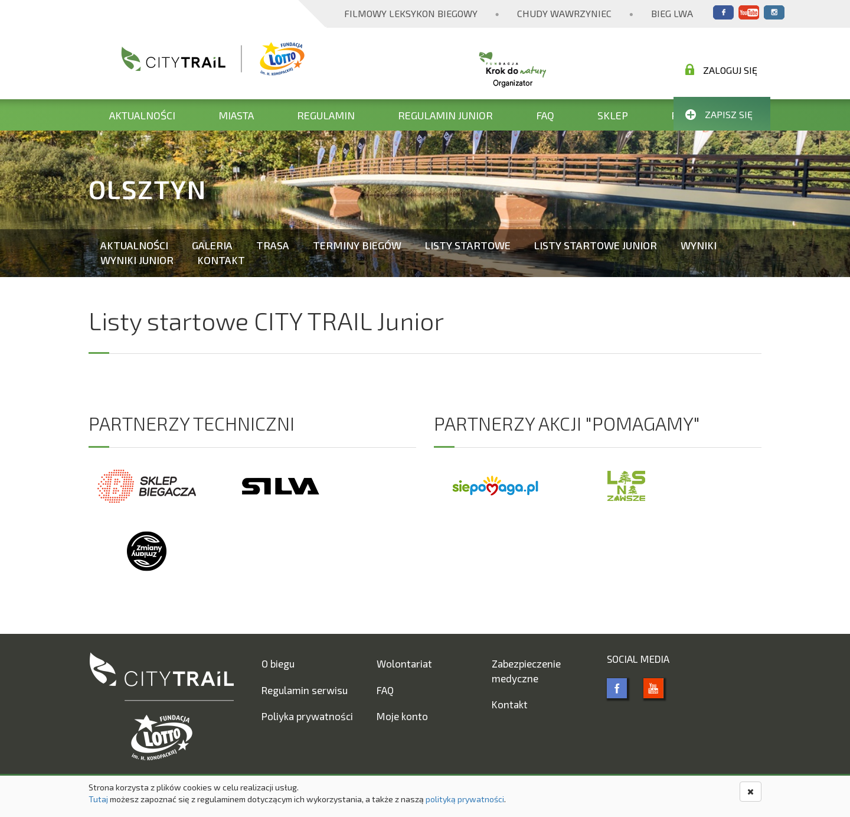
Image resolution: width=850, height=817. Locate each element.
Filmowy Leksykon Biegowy (411, 13)
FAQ (545, 115)
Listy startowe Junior (595, 245)
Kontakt (221, 259)
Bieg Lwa (672, 13)
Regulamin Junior (445, 115)
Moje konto (402, 716)
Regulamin (326, 115)
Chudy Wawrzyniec (564, 13)
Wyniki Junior (137, 259)
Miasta (236, 115)
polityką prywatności (465, 799)
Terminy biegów (357, 245)
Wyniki (699, 245)
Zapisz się (719, 114)
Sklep (612, 115)
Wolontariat (404, 663)
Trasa (272, 245)
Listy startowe (468, 245)
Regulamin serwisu (304, 690)
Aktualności (142, 115)
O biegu (278, 663)
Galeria (212, 245)
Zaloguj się (721, 70)
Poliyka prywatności (307, 716)
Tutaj (98, 799)
